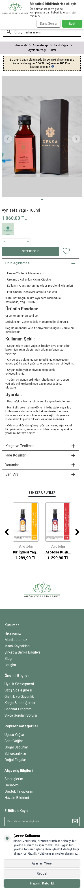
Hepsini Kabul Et (42, 883)
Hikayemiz (12, 633)
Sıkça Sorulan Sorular (20, 715)
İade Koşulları (40, 455)
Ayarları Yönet (42, 863)
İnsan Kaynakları (17, 646)
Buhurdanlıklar (15, 753)
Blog (8, 658)
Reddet (42, 873)
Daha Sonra (48, 23)
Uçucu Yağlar (14, 735)
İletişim (10, 665)
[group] (42, 136)
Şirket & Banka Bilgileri (22, 652)
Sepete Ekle (30, 251)
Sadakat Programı (18, 709)
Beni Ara (40, 474)
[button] (42, 199)
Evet (72, 23)
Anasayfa (21, 45)
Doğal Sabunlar (16, 747)
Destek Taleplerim (18, 791)
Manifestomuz (15, 640)
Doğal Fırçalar (15, 760)
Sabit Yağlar (61, 45)
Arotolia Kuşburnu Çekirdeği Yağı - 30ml (58, 552)
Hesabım (11, 785)
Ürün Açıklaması (40, 263)
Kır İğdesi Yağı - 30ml (26, 552)
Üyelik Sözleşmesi (19, 684)
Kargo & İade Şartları (20, 703)
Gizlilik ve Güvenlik (19, 696)
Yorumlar (40, 465)
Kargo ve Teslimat (40, 446)
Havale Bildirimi (16, 798)
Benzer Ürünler (42, 492)
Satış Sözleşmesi (18, 690)
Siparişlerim (13, 779)
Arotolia (26, 546)
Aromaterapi (40, 45)
